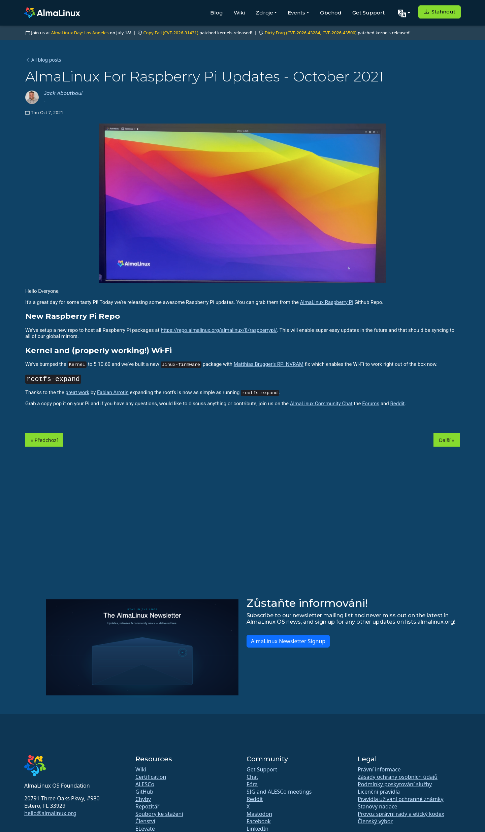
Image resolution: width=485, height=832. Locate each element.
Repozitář (147, 806)
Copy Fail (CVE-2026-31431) (170, 33)
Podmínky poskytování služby (395, 784)
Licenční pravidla (379, 791)
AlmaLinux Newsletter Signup (288, 641)
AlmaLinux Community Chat (321, 404)
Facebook (259, 821)
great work (77, 392)
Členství (145, 821)
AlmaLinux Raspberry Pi (326, 302)
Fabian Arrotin (113, 392)
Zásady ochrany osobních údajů (398, 777)
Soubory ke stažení (159, 814)
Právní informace (379, 769)
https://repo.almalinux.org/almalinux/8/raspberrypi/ (219, 330)
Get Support (368, 12)
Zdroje (264, 12)
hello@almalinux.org (50, 813)
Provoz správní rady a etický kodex (401, 814)
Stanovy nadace (377, 806)
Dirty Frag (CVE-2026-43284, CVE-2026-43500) (311, 33)
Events (296, 12)
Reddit (397, 404)
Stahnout (439, 11)
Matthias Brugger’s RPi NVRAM (268, 364)
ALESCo (144, 784)
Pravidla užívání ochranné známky (401, 799)
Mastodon (259, 814)
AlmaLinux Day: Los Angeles (80, 33)
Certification (150, 777)
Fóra (252, 784)
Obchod (331, 12)
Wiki (239, 12)
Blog (216, 12)
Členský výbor (375, 821)
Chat (252, 777)
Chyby (143, 799)
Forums (370, 404)
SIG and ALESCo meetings (279, 791)
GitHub (144, 791)
